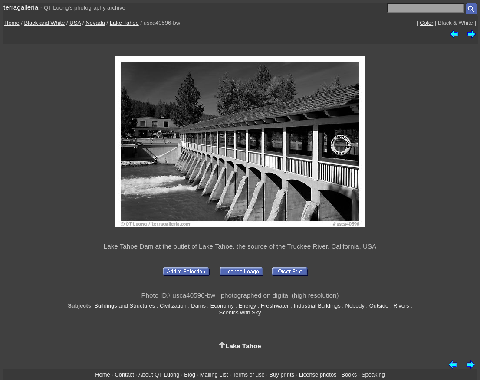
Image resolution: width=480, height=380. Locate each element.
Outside (378, 305)
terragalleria (20, 7)
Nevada (95, 23)
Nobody (355, 305)
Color (426, 23)
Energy (247, 305)
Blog (189, 374)
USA (75, 23)
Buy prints (282, 374)
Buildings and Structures (124, 305)
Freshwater (275, 305)
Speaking (373, 374)
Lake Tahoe (124, 23)
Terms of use (249, 374)
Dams (198, 305)
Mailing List (214, 374)
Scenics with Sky (240, 312)
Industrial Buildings (316, 305)
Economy (222, 305)
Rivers (401, 305)
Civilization (173, 305)
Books (349, 374)
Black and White (44, 23)
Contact (124, 374)
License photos (318, 374)
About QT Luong (158, 374)
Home (12, 23)
